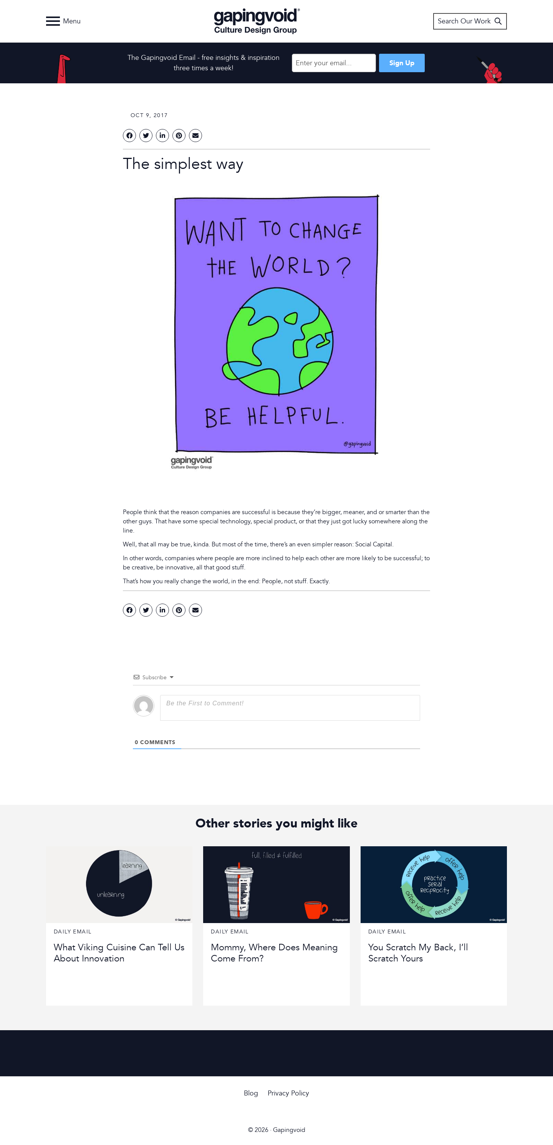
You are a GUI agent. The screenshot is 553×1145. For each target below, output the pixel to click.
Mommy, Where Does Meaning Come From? (274, 953)
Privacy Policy (288, 1093)
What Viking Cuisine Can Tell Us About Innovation (119, 953)
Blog (251, 1093)
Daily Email (72, 931)
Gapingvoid (257, 21)
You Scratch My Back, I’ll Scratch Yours (418, 953)
